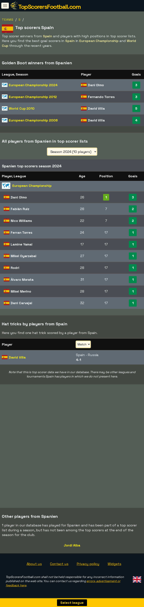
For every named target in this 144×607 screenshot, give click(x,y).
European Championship (33, 85)
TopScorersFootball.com (49, 6)
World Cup (21, 108)
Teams (8, 20)
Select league (72, 602)
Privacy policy (88, 564)
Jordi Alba (72, 545)
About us (34, 564)
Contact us (59, 564)
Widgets (114, 564)
